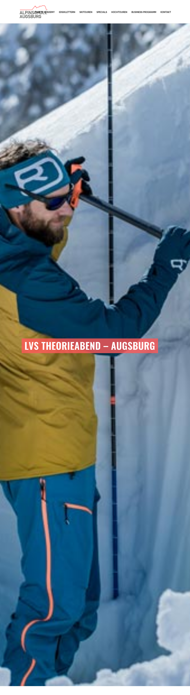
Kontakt (166, 12)
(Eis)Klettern (67, 12)
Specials (102, 12)
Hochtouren (119, 12)
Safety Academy (45, 12)
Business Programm (144, 12)
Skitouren (85, 12)
